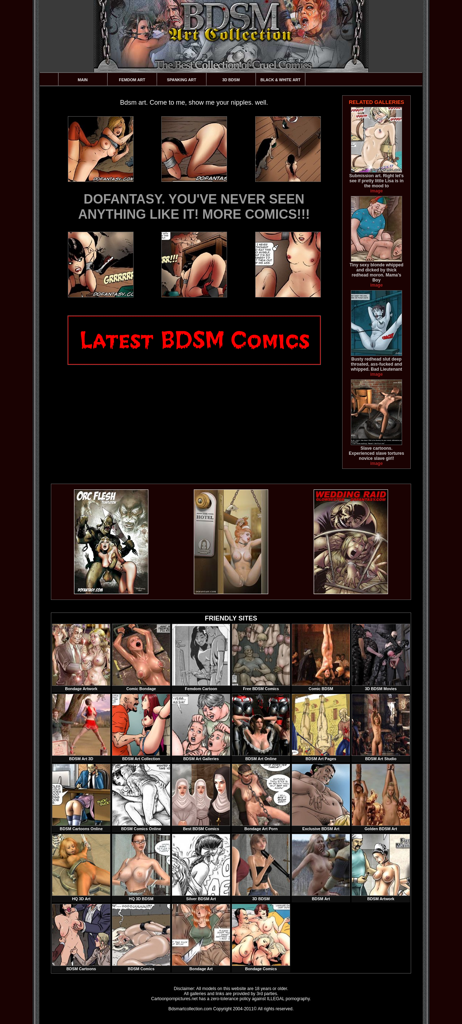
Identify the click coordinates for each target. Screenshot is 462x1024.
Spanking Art (181, 80)
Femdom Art (132, 80)
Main (83, 80)
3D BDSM (231, 80)
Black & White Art (280, 80)
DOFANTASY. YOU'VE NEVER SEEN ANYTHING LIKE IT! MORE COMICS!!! (194, 207)
